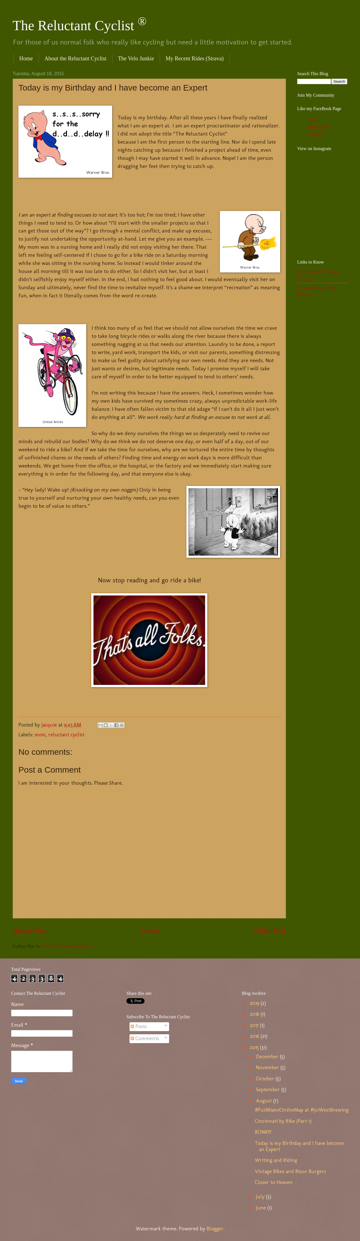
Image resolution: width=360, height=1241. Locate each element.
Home (26, 58)
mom (40, 735)
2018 (255, 1014)
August (264, 1101)
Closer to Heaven (274, 1182)
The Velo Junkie (136, 58)
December (268, 1056)
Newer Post (30, 930)
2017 (255, 1025)
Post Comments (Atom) (68, 946)
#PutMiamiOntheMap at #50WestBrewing (302, 1110)
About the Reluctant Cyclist (75, 58)
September (268, 1089)
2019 (255, 1003)
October (266, 1079)
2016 (255, 1036)
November (268, 1067)
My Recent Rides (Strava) (194, 58)
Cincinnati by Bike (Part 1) (283, 1121)
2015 (255, 1047)
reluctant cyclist (66, 735)
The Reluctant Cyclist (80, 25)
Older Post (270, 930)
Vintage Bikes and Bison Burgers (290, 1171)
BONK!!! (263, 1132)
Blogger (215, 1229)
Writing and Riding (276, 1160)
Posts (139, 1026)
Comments (145, 1038)
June (261, 1208)
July (261, 1196)
